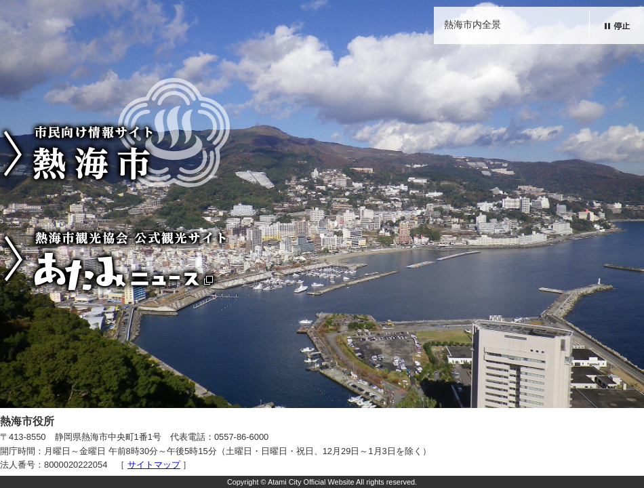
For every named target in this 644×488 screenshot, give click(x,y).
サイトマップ (153, 465)
